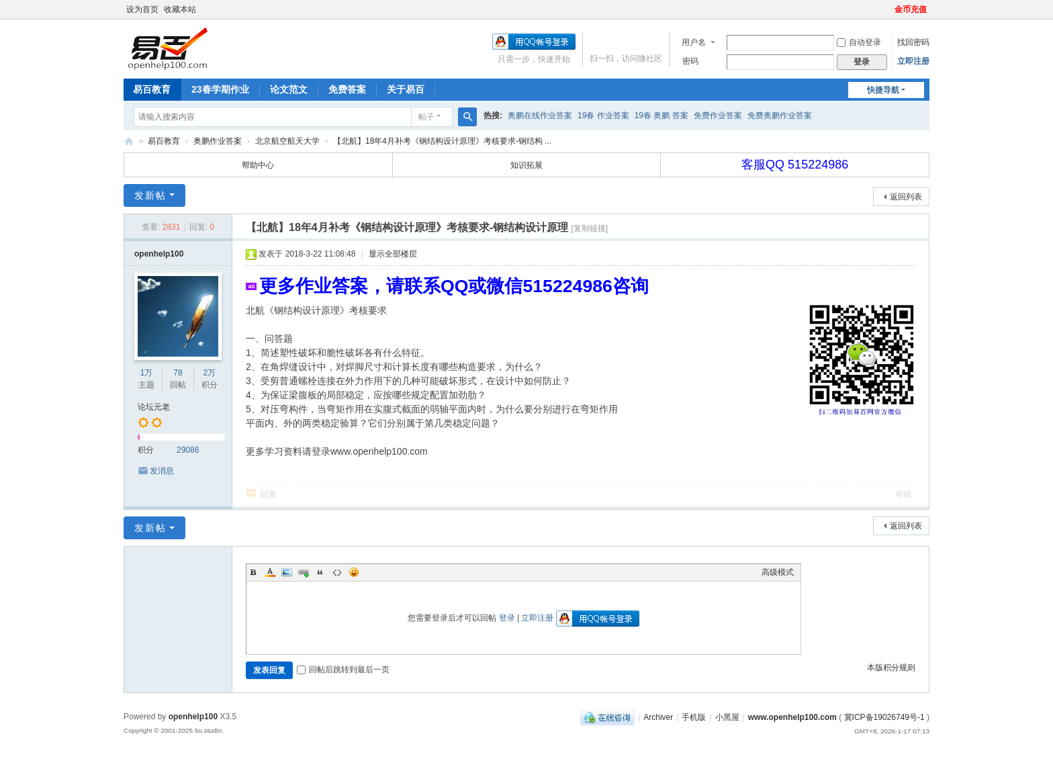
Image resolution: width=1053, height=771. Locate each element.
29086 (188, 450)
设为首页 (142, 9)
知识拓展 (526, 165)
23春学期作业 (220, 89)
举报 (903, 494)
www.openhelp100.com (792, 717)
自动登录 (859, 42)
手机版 (694, 717)
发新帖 (150, 195)
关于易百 (405, 89)
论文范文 (289, 89)
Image (286, 572)
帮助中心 (258, 165)
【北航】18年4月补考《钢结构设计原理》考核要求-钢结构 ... (442, 141)
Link (303, 572)
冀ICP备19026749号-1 (884, 717)
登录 (507, 618)
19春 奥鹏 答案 (661, 115)
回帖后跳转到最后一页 (343, 669)
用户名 (694, 42)
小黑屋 (727, 717)
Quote (320, 572)
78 (177, 372)
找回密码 (913, 42)
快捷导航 (883, 90)
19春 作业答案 (603, 115)
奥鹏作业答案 (217, 141)
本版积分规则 (891, 667)
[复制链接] (589, 228)
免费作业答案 (718, 115)
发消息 (162, 470)
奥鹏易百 (129, 141)
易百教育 (152, 89)
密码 (690, 61)
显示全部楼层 (393, 254)
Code (337, 572)
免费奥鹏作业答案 (779, 115)
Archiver (658, 717)
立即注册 (913, 61)
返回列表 (906, 196)
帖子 (426, 117)
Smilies (354, 572)
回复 (269, 494)
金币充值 (911, 9)
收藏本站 (180, 9)
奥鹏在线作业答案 (540, 115)
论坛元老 (154, 407)
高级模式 (778, 572)
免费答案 (347, 89)
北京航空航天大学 (287, 141)
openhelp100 (158, 254)
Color (270, 572)
